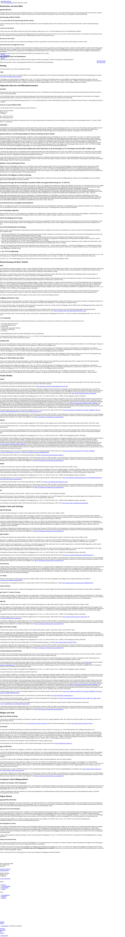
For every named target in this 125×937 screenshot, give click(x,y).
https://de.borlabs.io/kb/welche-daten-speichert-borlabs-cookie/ (70, 310)
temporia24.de (4, 926)
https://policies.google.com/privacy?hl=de (65, 642)
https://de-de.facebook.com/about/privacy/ (62, 695)
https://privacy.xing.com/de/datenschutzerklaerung (75, 503)
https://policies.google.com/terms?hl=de (14, 770)
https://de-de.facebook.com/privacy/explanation (84, 393)
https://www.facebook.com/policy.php (31, 411)
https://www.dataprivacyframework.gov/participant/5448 (49, 487)
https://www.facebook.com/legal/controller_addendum (84, 403)
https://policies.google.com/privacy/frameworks (75, 616)
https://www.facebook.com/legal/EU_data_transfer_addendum (79, 410)
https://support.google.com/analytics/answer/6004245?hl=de (77, 583)
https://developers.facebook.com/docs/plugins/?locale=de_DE (52, 386)
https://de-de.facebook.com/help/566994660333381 (36, 452)
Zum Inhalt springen (6, 1)
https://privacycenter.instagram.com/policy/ (53, 455)
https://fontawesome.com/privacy (63, 743)
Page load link (4, 935)
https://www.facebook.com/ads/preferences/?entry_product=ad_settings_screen (80, 698)
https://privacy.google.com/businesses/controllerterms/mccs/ (78, 555)
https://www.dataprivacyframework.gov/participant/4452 (49, 417)
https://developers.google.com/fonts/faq (37, 723)
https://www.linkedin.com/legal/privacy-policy (56, 481)
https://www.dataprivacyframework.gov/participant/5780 (49, 531)
